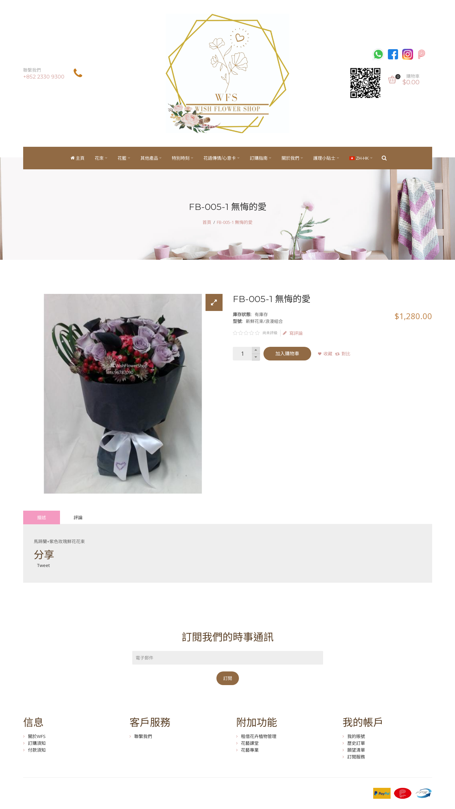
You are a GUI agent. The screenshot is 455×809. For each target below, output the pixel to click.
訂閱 (227, 678)
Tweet (43, 565)
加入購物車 (287, 354)
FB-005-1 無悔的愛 (235, 222)
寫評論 (293, 333)
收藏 (327, 354)
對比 (346, 354)
